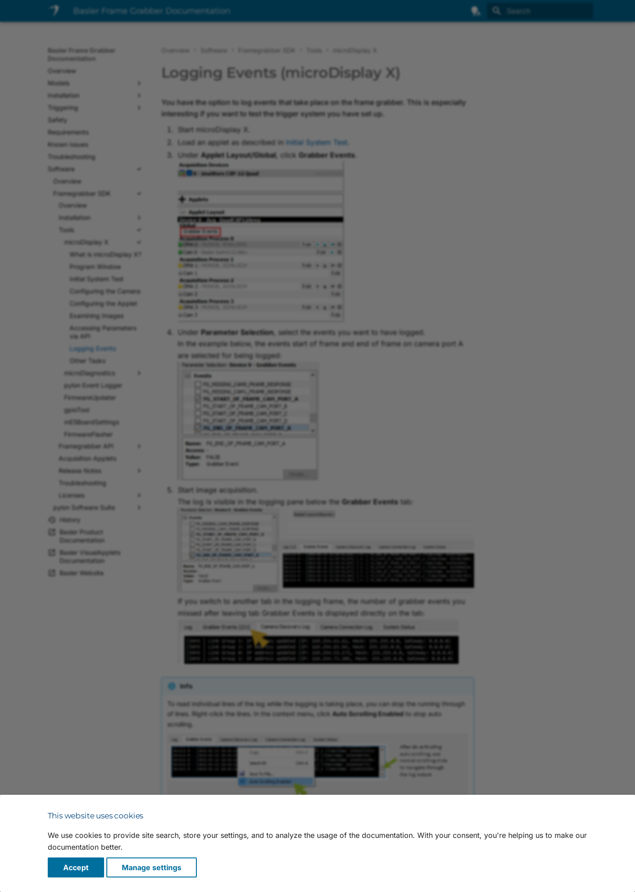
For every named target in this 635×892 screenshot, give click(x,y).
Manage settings (151, 867)
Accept (76, 867)
